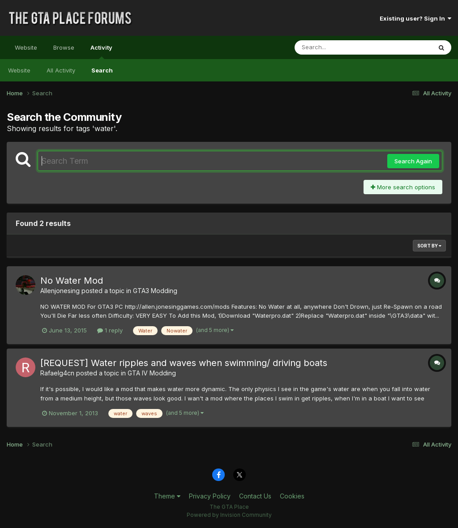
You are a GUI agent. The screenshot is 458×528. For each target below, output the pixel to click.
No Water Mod (71, 280)
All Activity (61, 70)
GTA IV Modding (152, 373)
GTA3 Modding (155, 290)
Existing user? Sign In (415, 18)
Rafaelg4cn (57, 373)
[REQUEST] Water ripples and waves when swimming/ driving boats (183, 363)
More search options (403, 187)
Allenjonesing (60, 290)
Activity (101, 51)
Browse (63, 47)
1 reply (110, 330)
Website (26, 47)
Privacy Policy (210, 496)
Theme (167, 496)
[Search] (339, 47)
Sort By (429, 245)
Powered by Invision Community (229, 514)
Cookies (292, 496)
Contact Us (255, 496)
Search (102, 70)
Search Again (413, 161)
